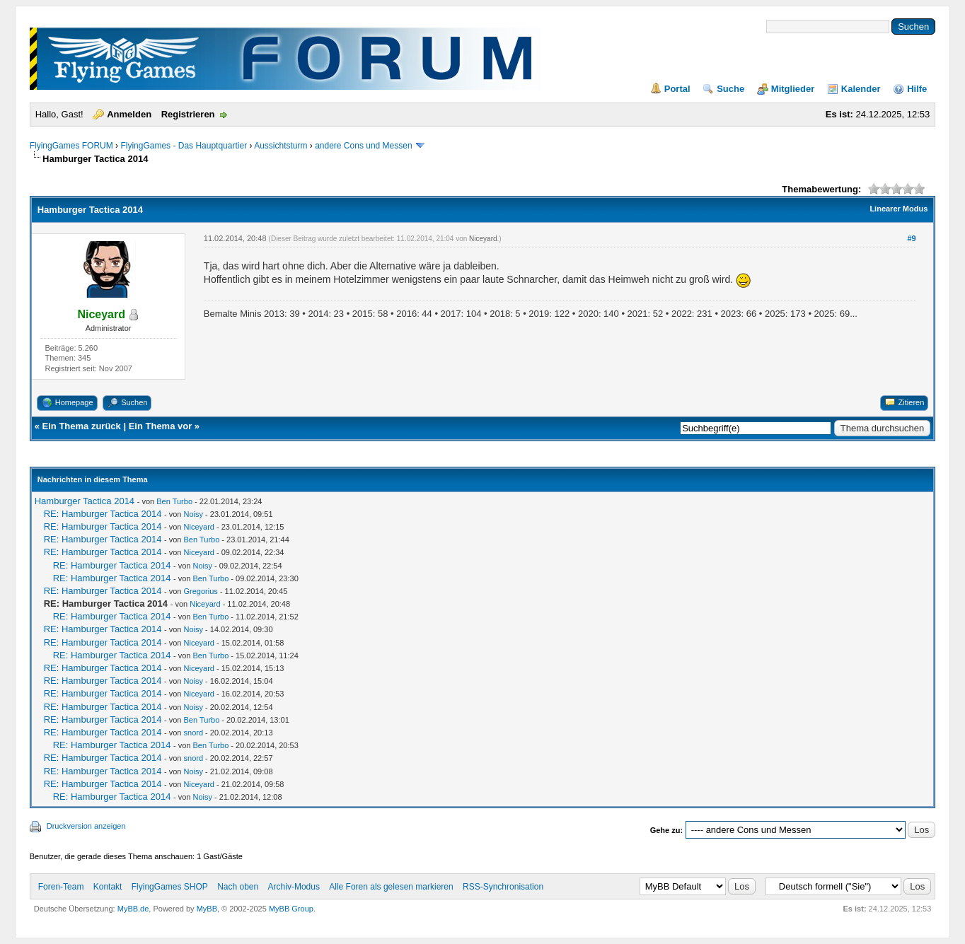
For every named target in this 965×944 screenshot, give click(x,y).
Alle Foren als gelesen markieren (391, 887)
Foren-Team (61, 887)
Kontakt (107, 887)
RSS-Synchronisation (503, 887)
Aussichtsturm (280, 146)
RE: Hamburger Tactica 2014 (103, 513)
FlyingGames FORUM (71, 146)
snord (194, 732)
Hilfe (917, 88)
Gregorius (201, 591)
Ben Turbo (174, 501)
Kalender (861, 88)
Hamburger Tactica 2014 (84, 501)
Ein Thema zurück (81, 426)
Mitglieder (792, 88)
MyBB (207, 908)
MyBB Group (291, 908)
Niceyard (483, 239)
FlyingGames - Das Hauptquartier (183, 146)
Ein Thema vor (160, 426)
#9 (912, 238)
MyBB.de (133, 908)
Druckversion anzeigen (86, 826)
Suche (730, 88)
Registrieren (188, 114)
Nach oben (237, 887)
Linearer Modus (898, 208)
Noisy (194, 514)
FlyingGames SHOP (170, 887)
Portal (677, 88)
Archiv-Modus (294, 887)
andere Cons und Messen (363, 146)
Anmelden (129, 114)
